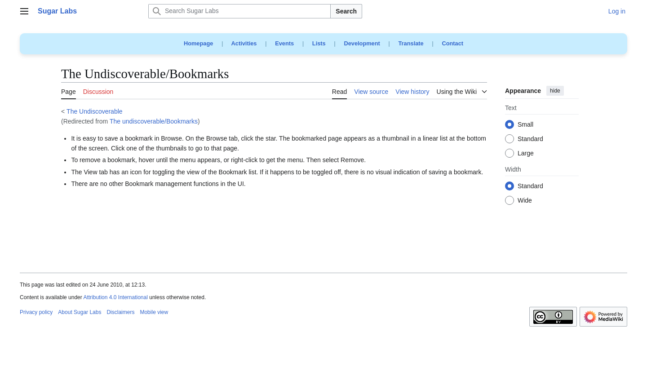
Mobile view (154, 312)
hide (555, 91)
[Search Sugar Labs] (239, 11)
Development (362, 43)
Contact (452, 43)
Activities (244, 43)
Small (525, 124)
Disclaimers (120, 312)
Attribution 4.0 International (115, 297)
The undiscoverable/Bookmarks (154, 121)
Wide (525, 200)
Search (346, 11)
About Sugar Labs (79, 312)
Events (284, 43)
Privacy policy (36, 312)
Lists (319, 43)
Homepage (198, 43)
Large (526, 153)
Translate (411, 43)
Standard (530, 139)
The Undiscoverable (94, 111)
